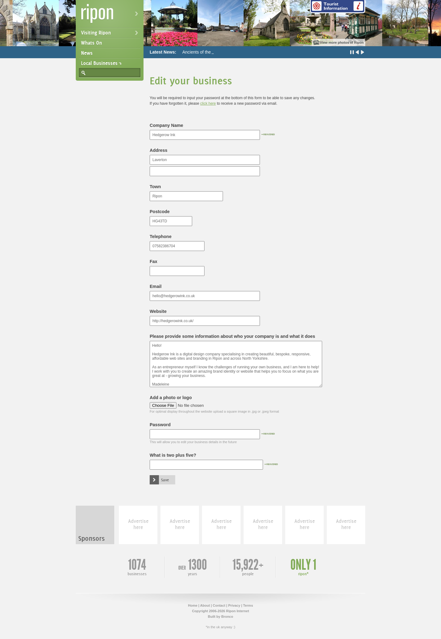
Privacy (234, 605)
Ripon (110, 15)
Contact (219, 605)
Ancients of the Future (203, 52)
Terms (248, 605)
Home (192, 605)
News (87, 53)
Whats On (91, 43)
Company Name (166, 125)
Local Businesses (99, 63)
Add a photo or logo (171, 397)
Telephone (161, 236)
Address (159, 150)
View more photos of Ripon (342, 42)
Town (155, 186)
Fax (153, 261)
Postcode (160, 211)
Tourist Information (337, 6)
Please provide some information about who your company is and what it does (232, 336)
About (205, 605)
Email (155, 286)
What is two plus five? (173, 455)
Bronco (227, 616)
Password (160, 424)
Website (158, 311)
